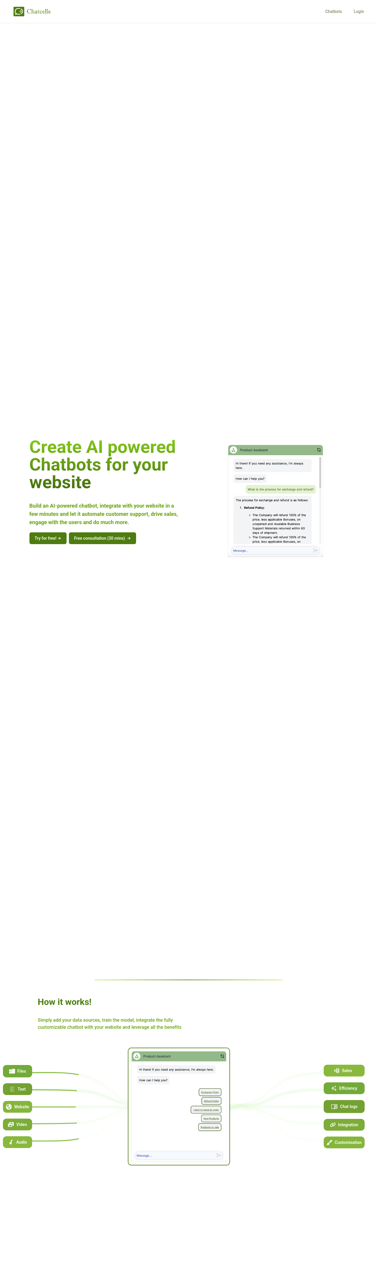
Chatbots (333, 11)
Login (359, 11)
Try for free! (48, 538)
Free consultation (102, 538)
